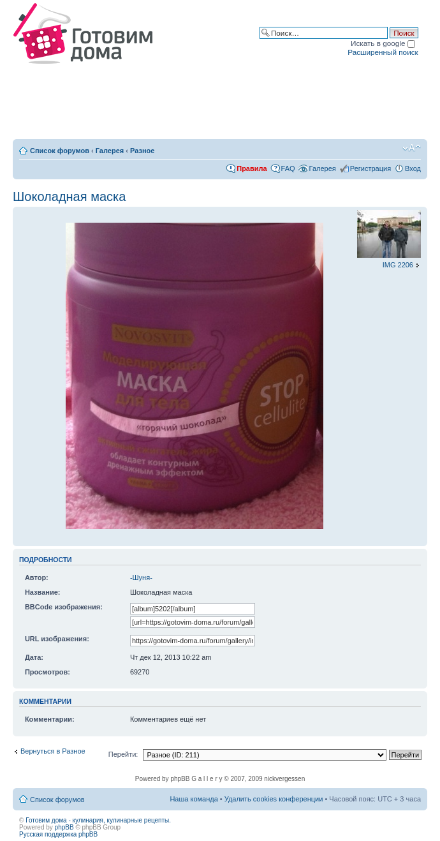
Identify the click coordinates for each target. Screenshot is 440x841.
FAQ (288, 168)
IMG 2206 (398, 265)
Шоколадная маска (69, 197)
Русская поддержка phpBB (58, 834)
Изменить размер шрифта (411, 148)
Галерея (110, 150)
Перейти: (123, 754)
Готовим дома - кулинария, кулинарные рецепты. (98, 820)
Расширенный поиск (383, 52)
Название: (43, 592)
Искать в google (383, 43)
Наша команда (193, 799)
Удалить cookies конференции (273, 799)
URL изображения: (57, 639)
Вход (413, 168)
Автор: (36, 577)
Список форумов (59, 150)
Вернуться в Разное (52, 751)
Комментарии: (50, 719)
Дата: (34, 657)
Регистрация (370, 168)
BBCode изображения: (64, 607)
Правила (252, 168)
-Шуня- (141, 577)
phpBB (64, 827)
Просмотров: (47, 672)
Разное (142, 150)
